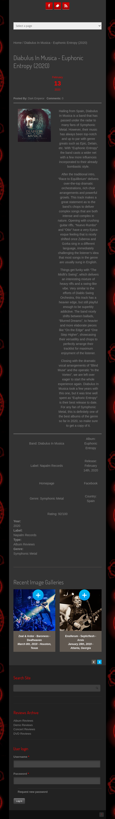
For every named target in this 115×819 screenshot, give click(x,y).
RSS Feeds (65, 5)
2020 (16, 526)
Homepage (46, 483)
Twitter (57, 5)
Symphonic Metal (25, 553)
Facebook (49, 5)
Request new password (33, 791)
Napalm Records (24, 535)
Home (17, 42)
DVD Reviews (22, 733)
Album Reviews (24, 544)
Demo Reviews (23, 725)
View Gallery (38, 595)
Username (21, 756)
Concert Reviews (24, 729)
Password (21, 773)
